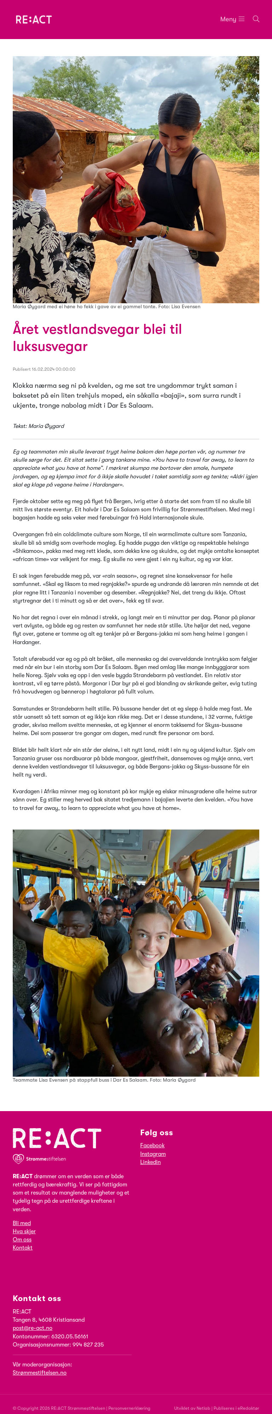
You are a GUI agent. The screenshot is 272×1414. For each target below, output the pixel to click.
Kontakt (23, 1248)
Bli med (22, 1223)
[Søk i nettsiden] (251, 19)
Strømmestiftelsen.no (40, 1373)
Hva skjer (24, 1231)
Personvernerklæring (129, 1408)
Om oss (22, 1239)
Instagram (153, 1154)
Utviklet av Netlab (192, 1408)
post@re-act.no (32, 1328)
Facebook (152, 1146)
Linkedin (150, 1162)
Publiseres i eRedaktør (236, 1408)
